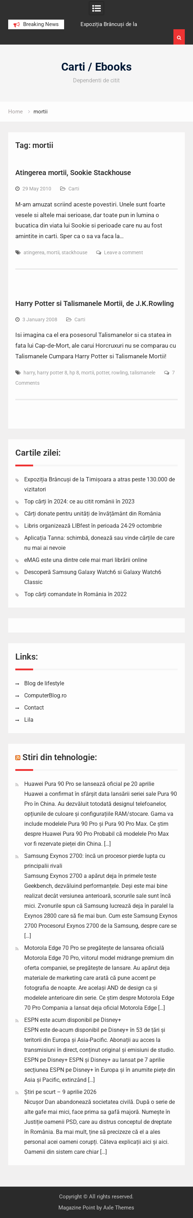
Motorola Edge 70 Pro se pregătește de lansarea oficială (94, 948)
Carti (73, 188)
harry (29, 372)
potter (102, 372)
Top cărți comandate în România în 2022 (75, 594)
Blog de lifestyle (44, 683)
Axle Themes (118, 1207)
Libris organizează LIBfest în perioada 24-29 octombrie (93, 525)
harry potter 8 (52, 372)
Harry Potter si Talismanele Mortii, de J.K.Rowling (94, 303)
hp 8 (74, 372)
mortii (53, 252)
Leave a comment (123, 252)
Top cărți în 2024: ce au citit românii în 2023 (79, 501)
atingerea (34, 252)
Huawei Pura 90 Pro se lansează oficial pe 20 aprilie (89, 784)
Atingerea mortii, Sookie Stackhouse (73, 172)
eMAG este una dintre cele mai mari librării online (85, 560)
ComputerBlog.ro (45, 695)
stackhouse (74, 252)
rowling (119, 372)
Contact (34, 707)
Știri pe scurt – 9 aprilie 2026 (60, 1092)
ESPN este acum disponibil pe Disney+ (72, 1020)
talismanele (142, 372)
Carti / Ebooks (96, 66)
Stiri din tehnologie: (59, 757)
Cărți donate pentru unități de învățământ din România (92, 513)
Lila (28, 719)
